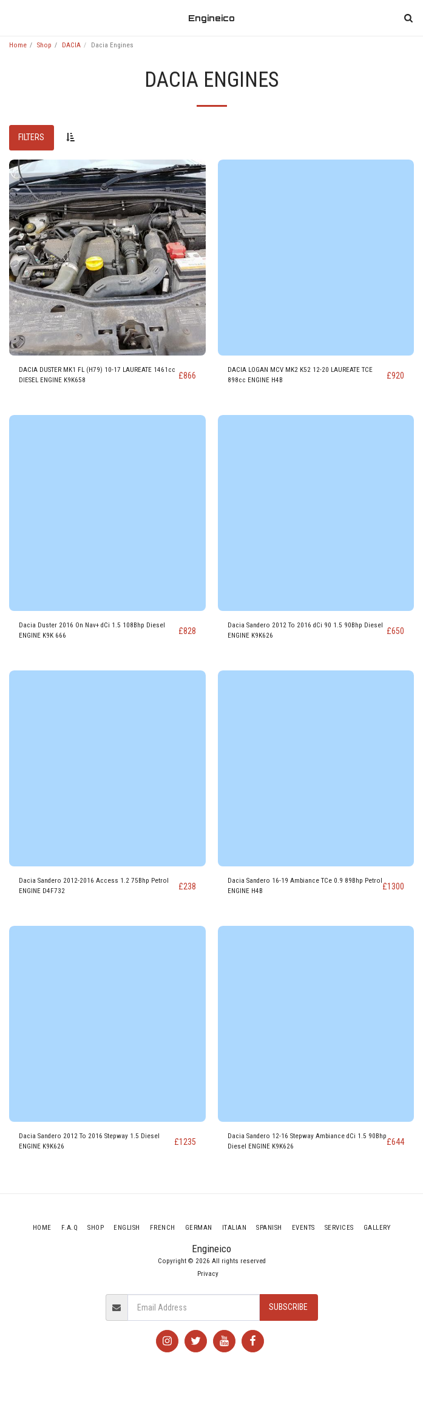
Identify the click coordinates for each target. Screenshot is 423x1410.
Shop (44, 45)
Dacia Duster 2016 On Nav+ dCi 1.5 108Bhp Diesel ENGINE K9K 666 (92, 630)
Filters (31, 137)
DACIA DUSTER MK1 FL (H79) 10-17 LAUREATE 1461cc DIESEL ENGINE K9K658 (97, 375)
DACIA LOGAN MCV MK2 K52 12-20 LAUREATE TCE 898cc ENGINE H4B (300, 375)
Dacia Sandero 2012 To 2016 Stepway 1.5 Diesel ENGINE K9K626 (89, 1141)
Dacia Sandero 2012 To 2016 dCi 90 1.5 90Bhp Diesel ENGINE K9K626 (305, 630)
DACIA (71, 45)
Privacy (207, 1274)
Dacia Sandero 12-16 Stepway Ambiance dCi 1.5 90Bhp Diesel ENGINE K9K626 (307, 1141)
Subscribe (288, 1307)
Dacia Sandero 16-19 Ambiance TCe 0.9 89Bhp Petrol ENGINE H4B (305, 886)
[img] (107, 258)
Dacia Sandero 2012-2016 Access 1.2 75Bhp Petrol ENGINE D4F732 (94, 886)
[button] (13, 17)
